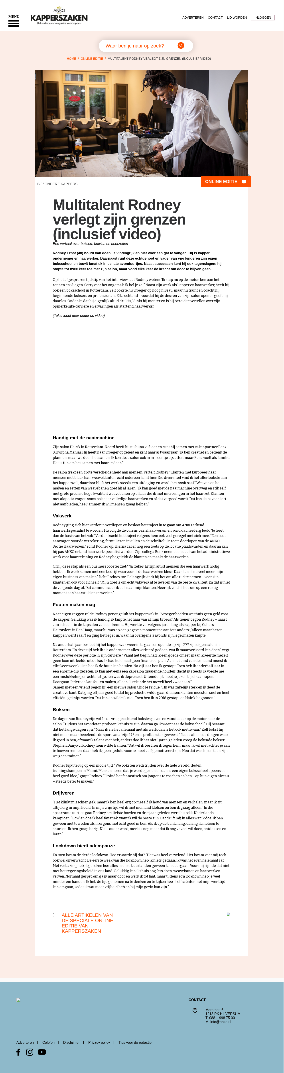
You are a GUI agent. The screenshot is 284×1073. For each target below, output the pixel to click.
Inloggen (263, 17)
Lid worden (237, 17)
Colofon (48, 1042)
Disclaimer (71, 1042)
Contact (215, 17)
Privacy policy (99, 1042)
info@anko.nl (220, 1022)
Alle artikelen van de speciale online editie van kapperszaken (87, 923)
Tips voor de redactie (135, 1042)
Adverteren (192, 17)
